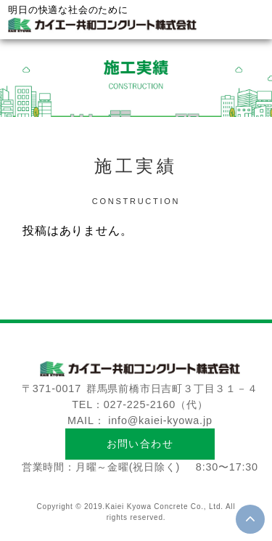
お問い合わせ (140, 444)
